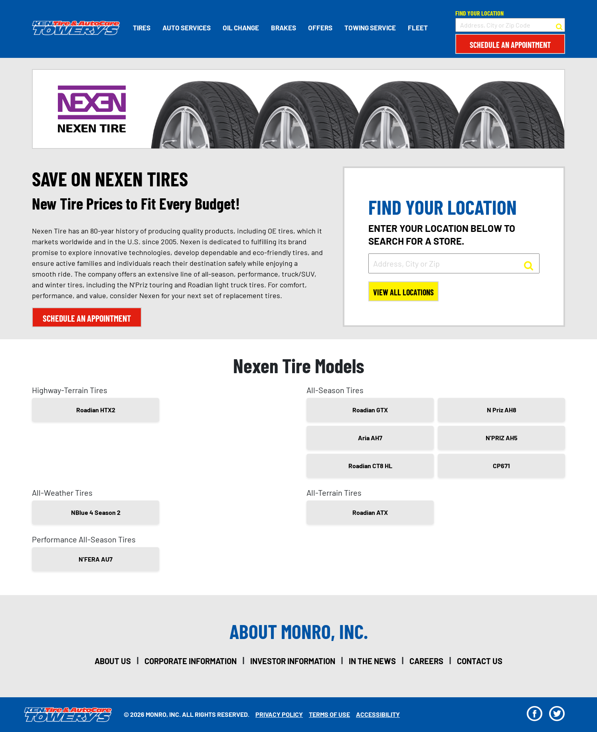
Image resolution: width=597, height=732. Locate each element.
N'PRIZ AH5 (502, 437)
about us (113, 661)
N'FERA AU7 (96, 559)
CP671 (501, 465)
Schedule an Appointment (510, 44)
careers (426, 661)
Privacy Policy (279, 714)
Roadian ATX (370, 512)
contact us (479, 661)
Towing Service (370, 28)
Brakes (283, 28)
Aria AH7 (370, 437)
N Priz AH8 (501, 409)
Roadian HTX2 (95, 409)
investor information (292, 661)
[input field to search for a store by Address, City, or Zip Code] (510, 25)
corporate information (190, 661)
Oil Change (241, 28)
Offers (320, 28)
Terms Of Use (329, 714)
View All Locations (403, 292)
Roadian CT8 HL (370, 465)
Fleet (418, 28)
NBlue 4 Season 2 (96, 512)
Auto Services (186, 28)
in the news (372, 661)
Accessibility (378, 714)
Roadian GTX (370, 409)
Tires (141, 28)
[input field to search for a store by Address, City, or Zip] (454, 263)
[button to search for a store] (559, 25)
